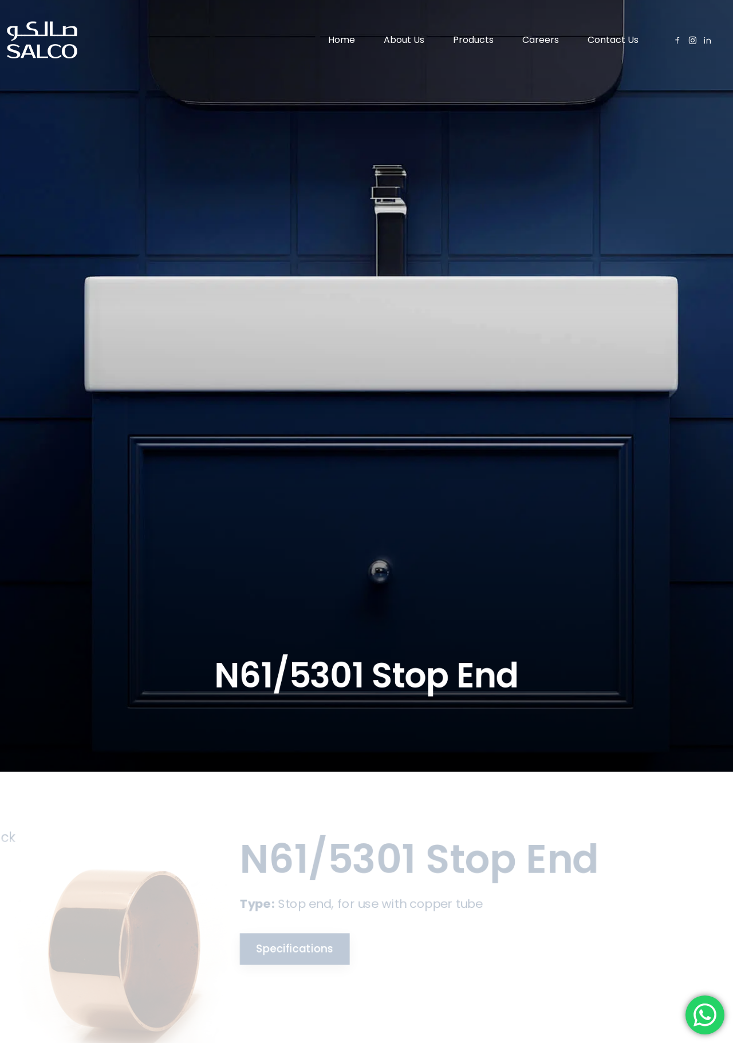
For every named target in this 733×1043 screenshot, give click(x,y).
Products (473, 39)
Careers (540, 39)
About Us (404, 39)
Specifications (286, 948)
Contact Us (613, 39)
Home (341, 39)
